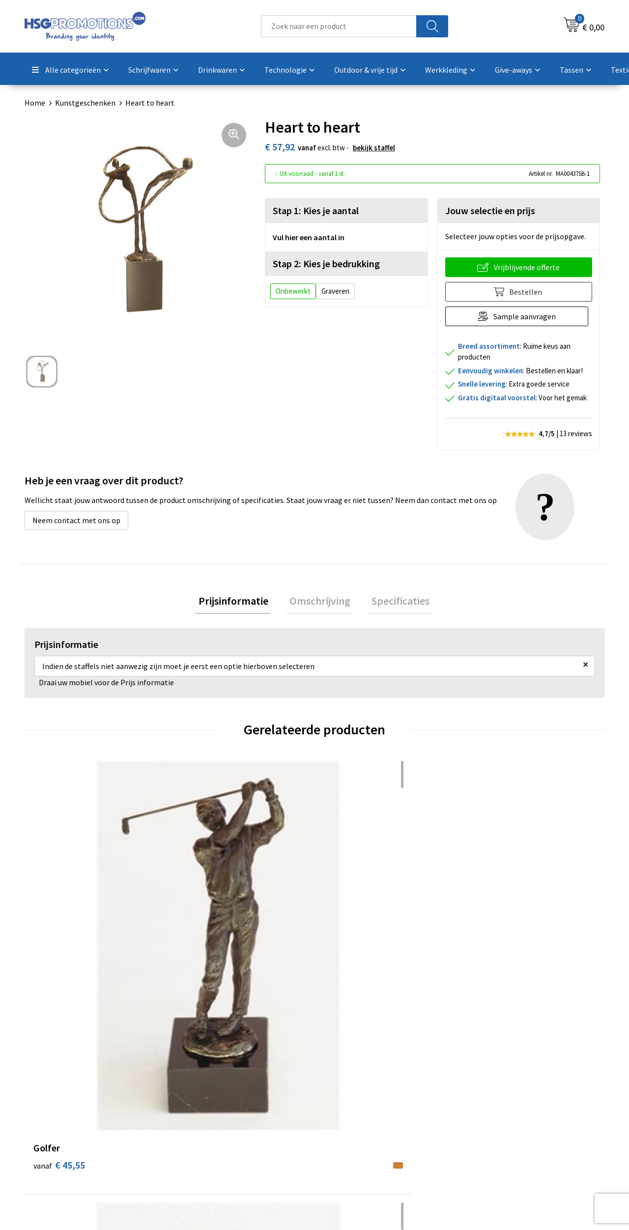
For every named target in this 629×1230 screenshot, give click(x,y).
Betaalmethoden (356, 1093)
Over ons (197, 1078)
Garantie (341, 1108)
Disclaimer (488, 1123)
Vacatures (343, 1123)
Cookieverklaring (499, 1093)
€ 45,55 (59, 926)
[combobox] (339, 26)
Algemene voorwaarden (510, 1078)
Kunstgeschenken (85, 103)
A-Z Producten (207, 1108)
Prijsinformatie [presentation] (240, 602)
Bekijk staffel (374, 147)
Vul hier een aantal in (308, 237)
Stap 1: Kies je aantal (316, 210)
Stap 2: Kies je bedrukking (326, 263)
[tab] (240, 602)
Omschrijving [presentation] (319, 602)
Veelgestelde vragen (217, 1093)
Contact (340, 1078)
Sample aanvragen (526, 316)
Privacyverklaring (499, 1108)
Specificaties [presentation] (394, 602)
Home (35, 103)
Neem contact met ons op (76, 520)
